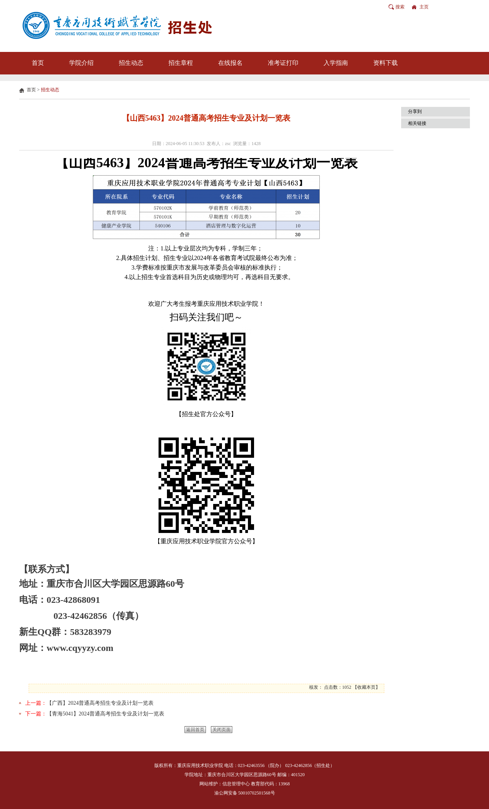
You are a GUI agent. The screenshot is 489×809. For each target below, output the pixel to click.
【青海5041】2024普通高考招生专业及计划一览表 (105, 714)
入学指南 (336, 63)
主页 (424, 7)
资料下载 (385, 63)
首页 (38, 63)
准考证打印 (283, 63)
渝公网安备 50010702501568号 (244, 793)
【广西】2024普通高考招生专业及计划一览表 (100, 703)
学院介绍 (81, 63)
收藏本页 (366, 687)
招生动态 (131, 63)
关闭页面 (221, 729)
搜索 (400, 7)
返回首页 (195, 729)
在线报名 (230, 63)
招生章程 (180, 63)
